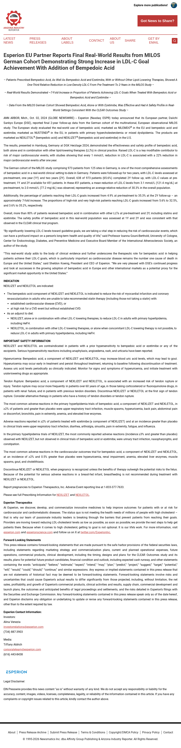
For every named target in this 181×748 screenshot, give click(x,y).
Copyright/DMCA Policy (123, 732)
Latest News (9, 40)
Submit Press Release (63, 732)
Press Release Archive (32, 732)
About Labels (68, 40)
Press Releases (38, 40)
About (11, 732)
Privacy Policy (151, 732)
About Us (115, 40)
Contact (96, 40)
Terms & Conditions (93, 732)
